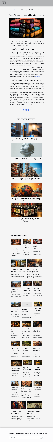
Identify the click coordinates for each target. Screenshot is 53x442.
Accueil (10, 10)
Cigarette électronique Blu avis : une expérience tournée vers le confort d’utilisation (26, 139)
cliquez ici (37, 76)
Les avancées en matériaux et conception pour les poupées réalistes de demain (26, 159)
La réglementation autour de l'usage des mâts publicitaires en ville (26, 179)
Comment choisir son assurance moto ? (38, 312)
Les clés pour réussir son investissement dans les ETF (16, 372)
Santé (27, 433)
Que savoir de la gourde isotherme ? (18, 270)
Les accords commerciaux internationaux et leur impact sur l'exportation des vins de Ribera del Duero (26, 219)
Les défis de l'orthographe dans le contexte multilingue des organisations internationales (26, 199)
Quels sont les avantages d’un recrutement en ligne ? (33, 272)
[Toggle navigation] (3, 3)
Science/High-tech (36, 433)
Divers (15, 10)
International (20, 433)
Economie (12, 433)
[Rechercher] (25, 437)
